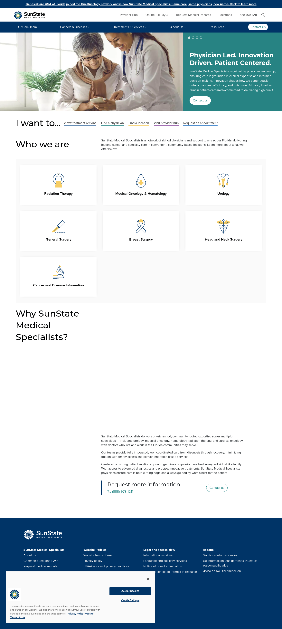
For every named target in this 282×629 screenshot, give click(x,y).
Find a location (138, 123)
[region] (80, 597)
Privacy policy (92, 561)
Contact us (200, 100)
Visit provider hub (166, 123)
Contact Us (258, 27)
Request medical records (40, 566)
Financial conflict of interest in (170, 572)
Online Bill (157, 15)
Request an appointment (200, 123)
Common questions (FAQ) (41, 561)
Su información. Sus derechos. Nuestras (230, 563)
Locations (225, 15)
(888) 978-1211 (120, 491)
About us (30, 555)
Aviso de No (222, 571)
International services (158, 555)
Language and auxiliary (165, 561)
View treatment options (80, 123)
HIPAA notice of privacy (106, 566)
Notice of (162, 566)
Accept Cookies (130, 591)
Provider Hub (129, 15)
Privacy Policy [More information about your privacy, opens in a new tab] (75, 613)
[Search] (263, 15)
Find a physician (112, 123)
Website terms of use (97, 555)
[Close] (148, 579)
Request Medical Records (193, 15)
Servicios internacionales (220, 555)
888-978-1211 (248, 15)
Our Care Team (26, 27)
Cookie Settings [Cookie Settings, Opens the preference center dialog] (130, 600)
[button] (189, 37)
